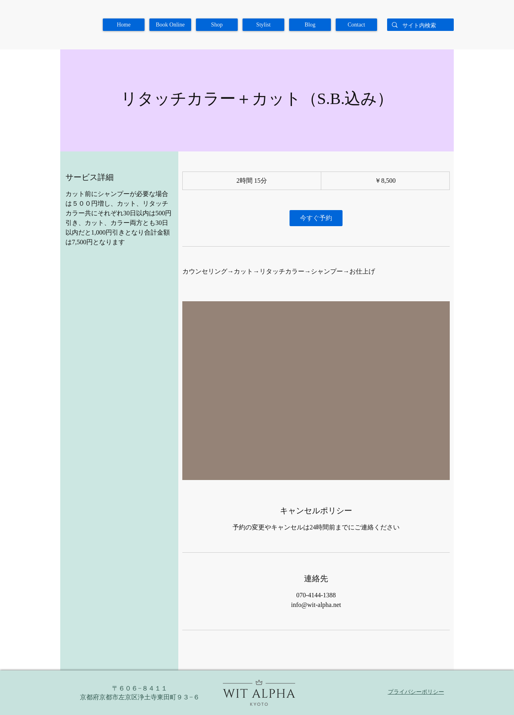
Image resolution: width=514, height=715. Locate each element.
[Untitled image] (316, 390)
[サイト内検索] (419, 25)
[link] (316, 218)
